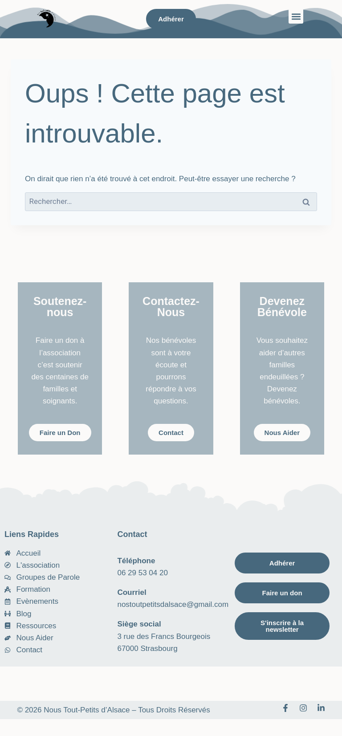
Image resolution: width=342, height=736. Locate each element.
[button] (296, 16)
